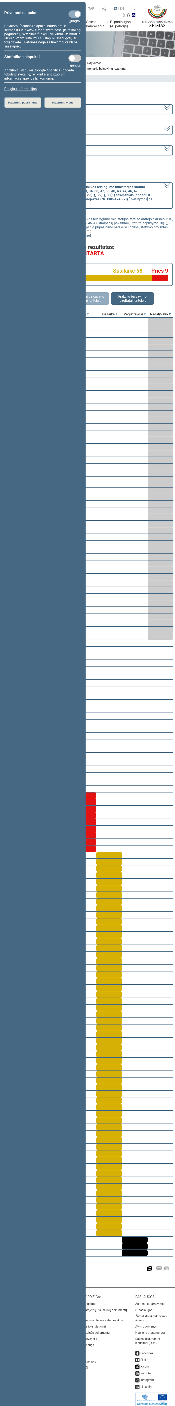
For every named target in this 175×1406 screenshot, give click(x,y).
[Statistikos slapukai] (74, 58)
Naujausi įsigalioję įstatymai (87, 1323)
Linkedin (145, 1383)
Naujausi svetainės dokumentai (89, 1329)
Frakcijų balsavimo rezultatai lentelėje (132, 298)
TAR (91, 8)
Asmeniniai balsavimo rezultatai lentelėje (87, 298)
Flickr (144, 1357)
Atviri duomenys (146, 1323)
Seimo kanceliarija (95, 24)
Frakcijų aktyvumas (88, 63)
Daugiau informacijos (20, 89)
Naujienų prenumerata (150, 1329)
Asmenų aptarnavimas (150, 1301)
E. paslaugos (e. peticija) (120, 24)
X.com (144, 1363)
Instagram (147, 1377)
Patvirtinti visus (62, 102)
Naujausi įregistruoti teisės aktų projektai (96, 1317)
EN (122, 8)
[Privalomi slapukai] (74, 14)
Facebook (146, 1350)
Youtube (145, 1370)
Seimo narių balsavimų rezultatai (104, 68)
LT (115, 8)
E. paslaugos (143, 1307)
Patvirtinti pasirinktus (22, 102)
